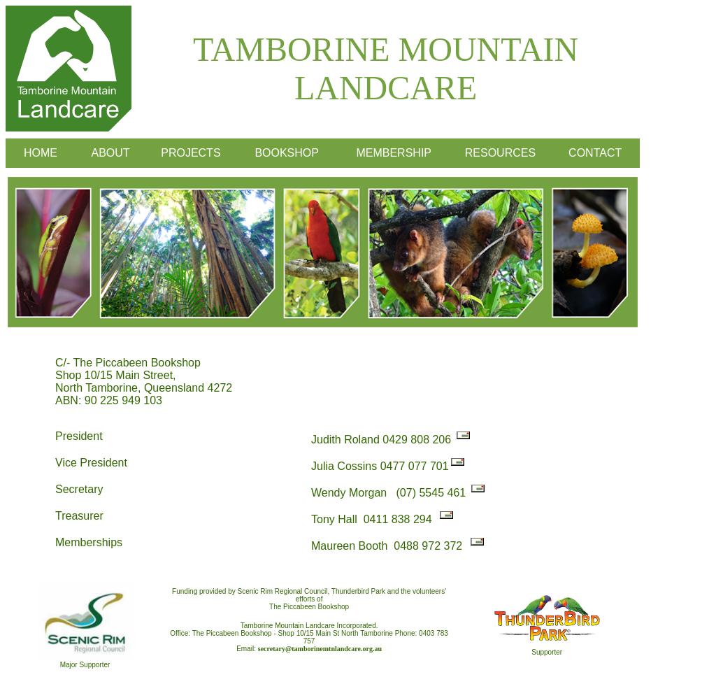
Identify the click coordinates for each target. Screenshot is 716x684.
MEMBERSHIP (393, 153)
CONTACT (595, 153)
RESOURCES (500, 153)
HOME (40, 153)
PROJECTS (190, 153)
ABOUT (110, 153)
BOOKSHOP (287, 153)
